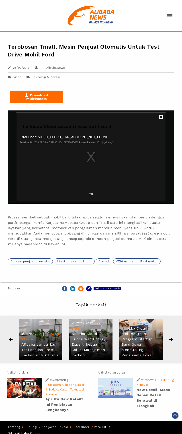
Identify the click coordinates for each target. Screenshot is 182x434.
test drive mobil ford (75, 261)
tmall (105, 261)
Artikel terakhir (17, 372)
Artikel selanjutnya (111, 372)
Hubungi (31, 427)
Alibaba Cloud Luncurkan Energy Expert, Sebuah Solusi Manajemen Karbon (88, 344)
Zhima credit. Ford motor (138, 261)
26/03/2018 (19, 67)
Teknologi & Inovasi (46, 77)
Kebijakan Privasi (55, 427)
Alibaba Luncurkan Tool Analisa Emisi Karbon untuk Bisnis (40, 349)
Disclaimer (81, 427)
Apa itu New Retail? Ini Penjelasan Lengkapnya (64, 404)
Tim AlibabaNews (50, 67)
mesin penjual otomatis (31, 261)
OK (91, 194)
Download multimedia (36, 97)
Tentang (14, 427)
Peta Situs (102, 427)
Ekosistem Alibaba (58, 384)
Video (14, 77)
